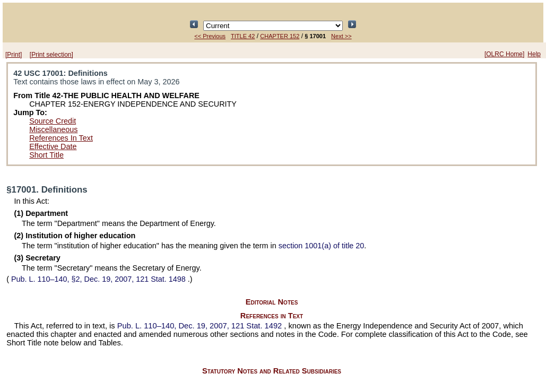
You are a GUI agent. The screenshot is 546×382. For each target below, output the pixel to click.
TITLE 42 (243, 36)
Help (534, 54)
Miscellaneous (53, 129)
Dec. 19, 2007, (200, 326)
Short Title (46, 155)
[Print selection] (51, 54)
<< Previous (210, 36)
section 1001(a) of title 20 (322, 245)
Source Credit (52, 121)
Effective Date (52, 146)
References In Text (61, 138)
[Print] (13, 54)
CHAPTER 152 (279, 36)
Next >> (341, 36)
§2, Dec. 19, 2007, (98, 279)
